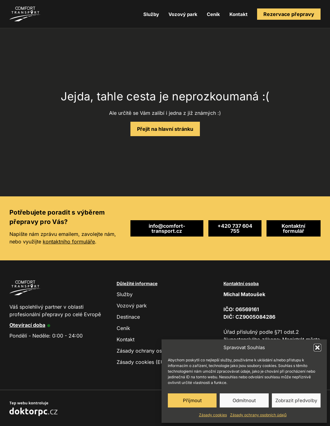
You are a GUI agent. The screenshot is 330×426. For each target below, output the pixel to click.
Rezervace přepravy (288, 14)
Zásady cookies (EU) (141, 362)
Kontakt (238, 14)
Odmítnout (244, 400)
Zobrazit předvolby (296, 400)
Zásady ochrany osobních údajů (258, 415)
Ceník (213, 14)
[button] (317, 347)
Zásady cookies (213, 415)
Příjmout (192, 400)
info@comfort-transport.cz (167, 228)
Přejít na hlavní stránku (165, 129)
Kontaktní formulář (293, 228)
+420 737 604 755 (234, 228)
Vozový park (182, 14)
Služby (151, 14)
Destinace (128, 317)
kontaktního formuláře (69, 241)
